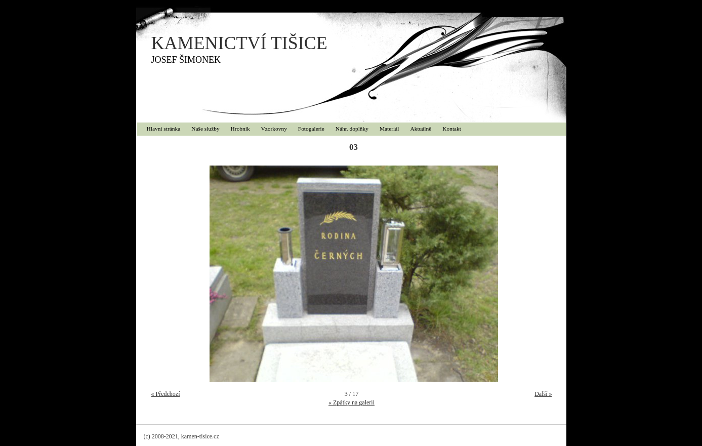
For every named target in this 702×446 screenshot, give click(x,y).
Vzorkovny (274, 129)
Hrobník (240, 129)
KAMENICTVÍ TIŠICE (239, 43)
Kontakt (451, 129)
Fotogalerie (311, 129)
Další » (543, 393)
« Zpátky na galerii (351, 402)
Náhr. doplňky (352, 129)
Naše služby (205, 129)
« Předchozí (165, 393)
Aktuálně (421, 129)
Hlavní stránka (164, 129)
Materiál (389, 129)
